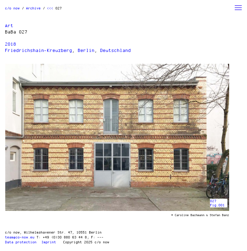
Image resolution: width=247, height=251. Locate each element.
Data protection (21, 242)
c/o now (12, 8)
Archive (33, 8)
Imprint (49, 242)
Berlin (86, 50)
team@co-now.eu (20, 237)
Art (9, 25)
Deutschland (115, 50)
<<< (50, 8)
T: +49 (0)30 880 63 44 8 (62, 237)
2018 (10, 43)
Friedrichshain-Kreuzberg (38, 50)
